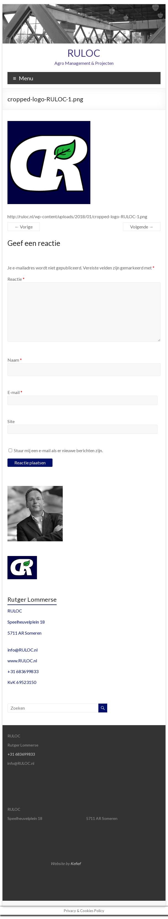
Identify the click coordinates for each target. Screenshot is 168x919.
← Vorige (24, 226)
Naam (14, 359)
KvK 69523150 (21, 682)
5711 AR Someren (24, 632)
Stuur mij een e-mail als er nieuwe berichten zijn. (58, 450)
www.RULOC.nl (22, 660)
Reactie (16, 279)
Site (11, 421)
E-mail (14, 392)
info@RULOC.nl (22, 649)
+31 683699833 (22, 671)
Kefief (75, 863)
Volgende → (141, 226)
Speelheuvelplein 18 (26, 621)
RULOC (83, 53)
